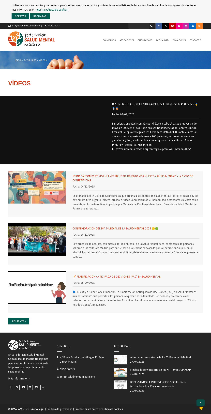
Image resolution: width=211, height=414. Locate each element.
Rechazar (39, 16)
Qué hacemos (145, 40)
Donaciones (179, 40)
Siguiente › (19, 321)
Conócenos (109, 40)
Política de (111, 409)
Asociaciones (127, 40)
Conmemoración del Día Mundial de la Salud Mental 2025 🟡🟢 (115, 228)
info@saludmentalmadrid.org (27, 25)
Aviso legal (37, 409)
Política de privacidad (59, 409)
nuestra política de (52, 9)
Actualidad (162, 40)
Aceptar (20, 16)
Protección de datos (86, 409)
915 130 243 (67, 369)
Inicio (18, 59)
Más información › (19, 378)
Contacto (195, 40)
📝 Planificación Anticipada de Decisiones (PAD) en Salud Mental (116, 276)
